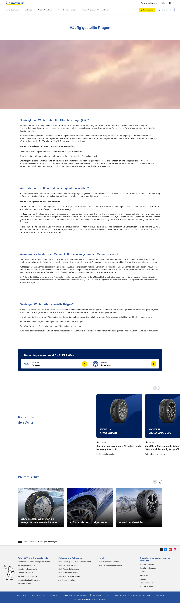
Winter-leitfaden (29, 542)
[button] (55, 363)
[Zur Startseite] (15, 3)
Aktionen (105, 10)
